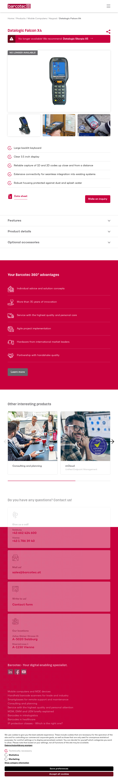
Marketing (14, 759)
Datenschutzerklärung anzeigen (18, 745)
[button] (8, 461)
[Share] (108, 32)
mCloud (81, 468)
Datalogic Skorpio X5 (78, 38)
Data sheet (20, 196)
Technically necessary (20, 751)
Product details (59, 231)
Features (59, 220)
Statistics (14, 755)
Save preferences (59, 769)
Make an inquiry (97, 199)
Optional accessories (59, 242)
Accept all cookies (59, 774)
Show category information (17, 763)
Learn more (18, 372)
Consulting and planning (27, 466)
